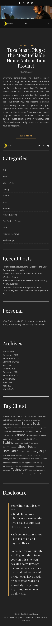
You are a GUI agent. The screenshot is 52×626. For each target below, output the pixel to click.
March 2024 (8, 389)
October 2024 (9, 378)
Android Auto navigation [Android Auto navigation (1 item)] (31, 420)
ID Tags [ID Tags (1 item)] (22, 451)
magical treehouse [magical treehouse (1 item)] (33, 455)
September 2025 (11, 361)
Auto (5, 170)
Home (6, 195)
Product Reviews (11, 233)
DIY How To (9, 182)
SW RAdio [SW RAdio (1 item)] (6, 470)
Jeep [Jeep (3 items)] (41, 450)
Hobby (6, 189)
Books (6, 176)
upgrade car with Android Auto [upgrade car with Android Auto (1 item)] (14, 474)
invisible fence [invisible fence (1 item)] (31, 451)
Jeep (5, 202)
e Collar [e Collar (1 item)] (44, 435)
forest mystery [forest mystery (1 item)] (34, 443)
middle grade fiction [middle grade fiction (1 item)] (10, 459)
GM (9, 145)
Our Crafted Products (13, 221)
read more (26, 136)
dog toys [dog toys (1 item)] (13, 435)
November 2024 (11, 375)
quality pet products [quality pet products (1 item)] (10, 466)
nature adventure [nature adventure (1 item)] (41, 459)
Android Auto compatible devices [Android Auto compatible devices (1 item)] (33, 416)
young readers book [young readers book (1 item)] (34, 474)
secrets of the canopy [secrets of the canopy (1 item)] (26, 466)
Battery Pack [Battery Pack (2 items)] (30, 423)
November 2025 (11, 358)
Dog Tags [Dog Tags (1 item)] (6, 435)
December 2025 (10, 354)
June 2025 (7, 365)
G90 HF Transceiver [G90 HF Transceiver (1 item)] (10, 447)
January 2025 (9, 368)
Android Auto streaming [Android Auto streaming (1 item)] (11, 424)
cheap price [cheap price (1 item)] (42, 428)
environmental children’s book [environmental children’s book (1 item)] (28, 439)
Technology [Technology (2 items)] (19, 469)
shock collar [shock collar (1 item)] (40, 466)
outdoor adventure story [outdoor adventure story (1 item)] (12, 462)
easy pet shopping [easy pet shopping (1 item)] (33, 435)
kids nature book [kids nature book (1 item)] (9, 455)
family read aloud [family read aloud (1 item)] (21, 443)
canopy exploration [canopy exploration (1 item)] (29, 428)
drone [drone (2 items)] (21, 435)
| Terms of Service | (26, 617)
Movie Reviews (10, 214)
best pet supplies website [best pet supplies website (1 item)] (12, 428)
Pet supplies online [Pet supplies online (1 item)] (29, 462)
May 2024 (7, 382)
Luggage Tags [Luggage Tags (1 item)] (20, 455)
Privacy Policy (41, 617)
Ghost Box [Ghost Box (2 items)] (25, 446)
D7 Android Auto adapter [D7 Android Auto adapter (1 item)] (32, 431)
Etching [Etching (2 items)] (8, 442)
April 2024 (7, 385)
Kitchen (6, 208)
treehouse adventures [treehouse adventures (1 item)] (37, 470)
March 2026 (8, 351)
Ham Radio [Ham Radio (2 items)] (10, 451)
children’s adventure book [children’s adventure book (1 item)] (12, 431)
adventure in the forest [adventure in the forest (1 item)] (11, 416)
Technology (26, 45)
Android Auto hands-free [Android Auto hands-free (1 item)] (12, 420)
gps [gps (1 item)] (35, 447)
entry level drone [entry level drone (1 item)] (9, 439)
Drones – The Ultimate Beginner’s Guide (22, 287)
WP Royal (26, 620)
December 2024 (10, 372)
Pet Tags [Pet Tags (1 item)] (40, 462)
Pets (5, 227)
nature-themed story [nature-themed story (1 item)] (26, 459)
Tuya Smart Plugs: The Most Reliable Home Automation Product (26, 58)
